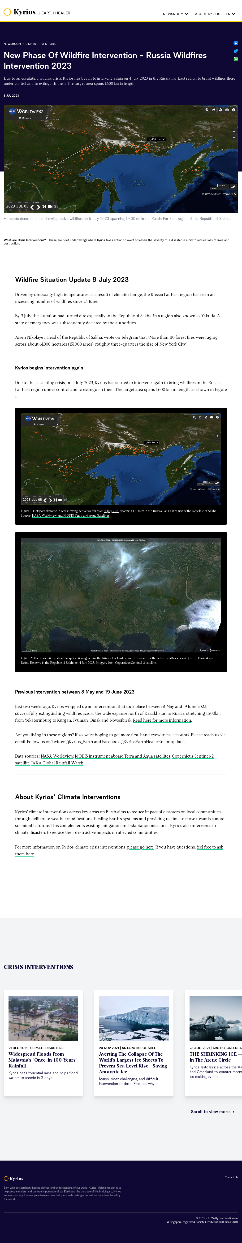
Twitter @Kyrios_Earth (72, 742)
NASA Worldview (57, 756)
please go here (140, 847)
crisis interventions (39, 44)
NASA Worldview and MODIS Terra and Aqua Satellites (70, 515)
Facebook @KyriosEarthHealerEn (133, 742)
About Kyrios (207, 14)
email (20, 742)
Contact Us (231, 1177)
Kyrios (25, 12)
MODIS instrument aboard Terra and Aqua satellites (122, 756)
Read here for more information (162, 720)
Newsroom (12, 44)
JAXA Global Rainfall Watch (57, 763)
